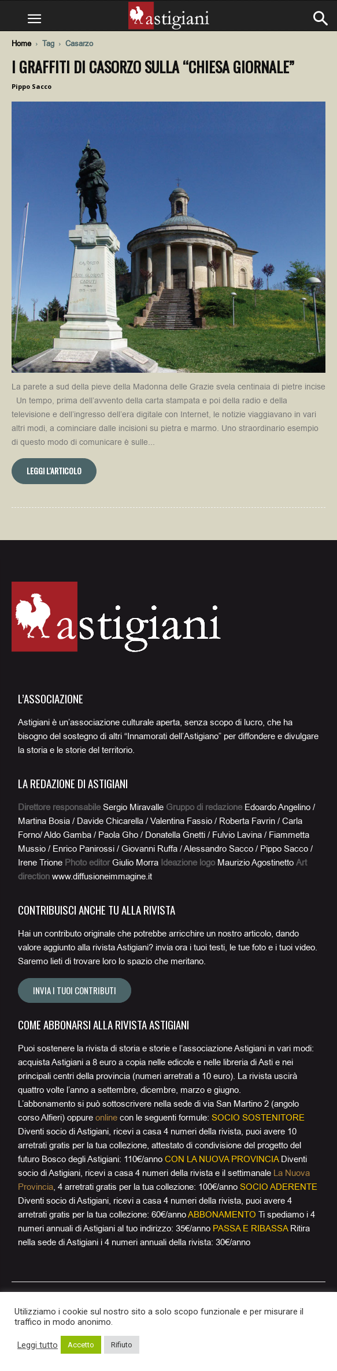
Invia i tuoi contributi (74, 990)
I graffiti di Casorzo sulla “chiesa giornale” (153, 66)
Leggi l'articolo (54, 471)
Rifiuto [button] (121, 1344)
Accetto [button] (81, 1344)
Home (21, 43)
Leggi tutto (37, 1345)
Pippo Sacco (31, 86)
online (106, 1117)
